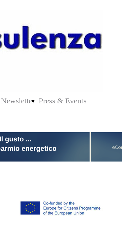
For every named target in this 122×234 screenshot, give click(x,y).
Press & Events (63, 101)
